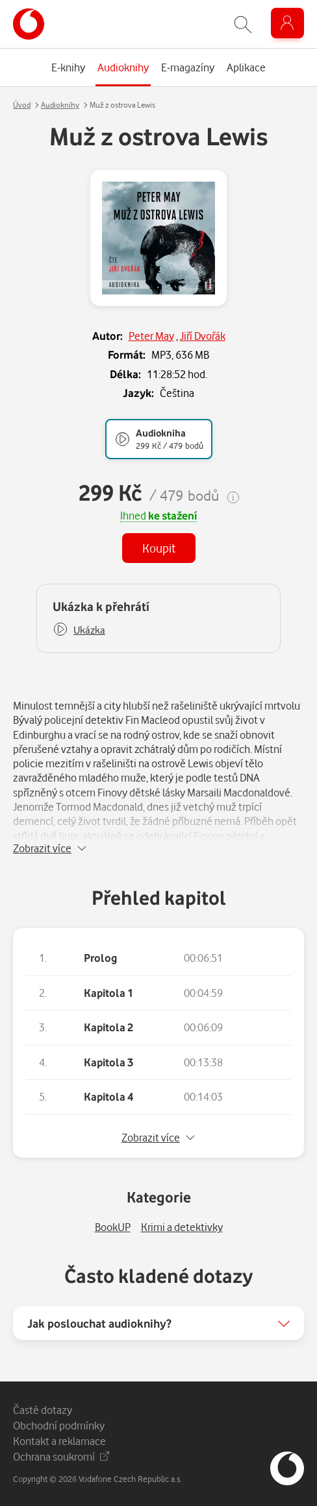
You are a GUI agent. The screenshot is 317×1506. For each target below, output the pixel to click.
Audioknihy (60, 105)
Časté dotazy (42, 1409)
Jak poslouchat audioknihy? (99, 1323)
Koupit (158, 547)
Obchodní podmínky (59, 1425)
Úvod (22, 105)
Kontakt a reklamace (59, 1441)
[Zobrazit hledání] (243, 24)
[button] (79, 630)
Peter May (151, 335)
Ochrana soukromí (61, 1456)
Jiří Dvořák (202, 335)
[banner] (28, 24)
